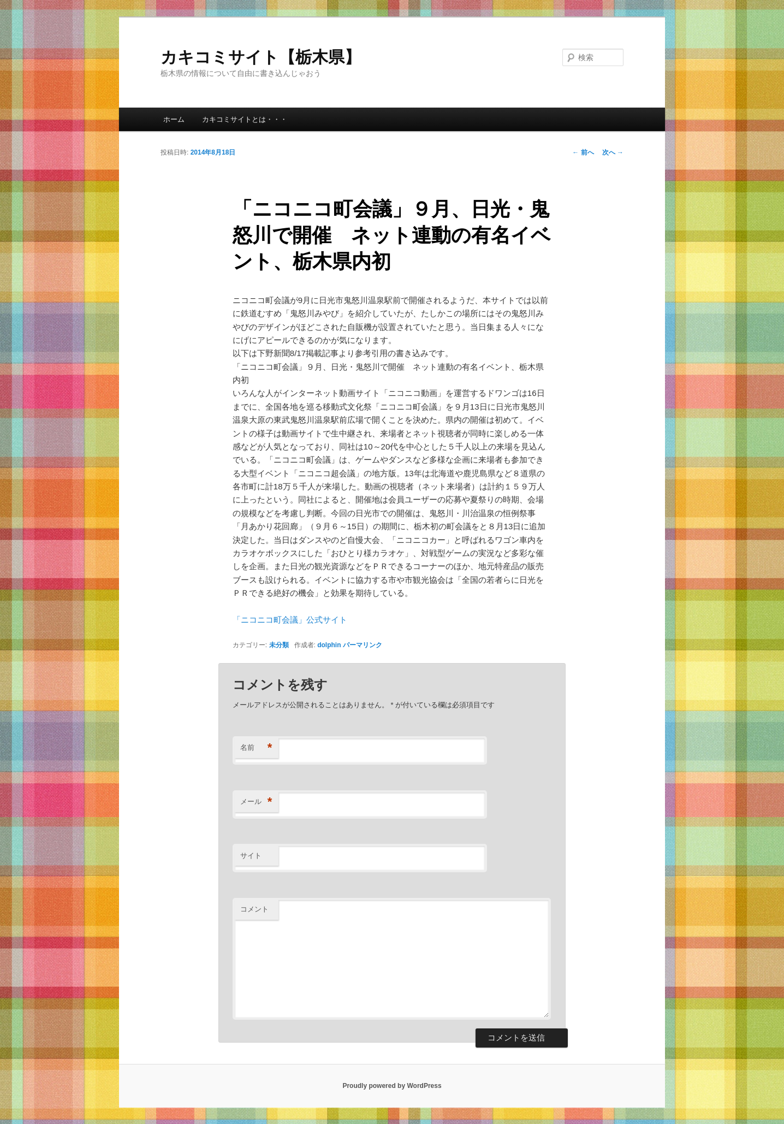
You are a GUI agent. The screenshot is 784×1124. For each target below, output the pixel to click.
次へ (612, 152)
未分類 (279, 645)
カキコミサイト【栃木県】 (261, 57)
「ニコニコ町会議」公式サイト (290, 619)
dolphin (329, 645)
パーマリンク (362, 645)
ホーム (174, 119)
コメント (254, 909)
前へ (582, 152)
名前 (256, 748)
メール (256, 802)
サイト (251, 855)
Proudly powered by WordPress (391, 1086)
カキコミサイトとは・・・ (244, 119)
